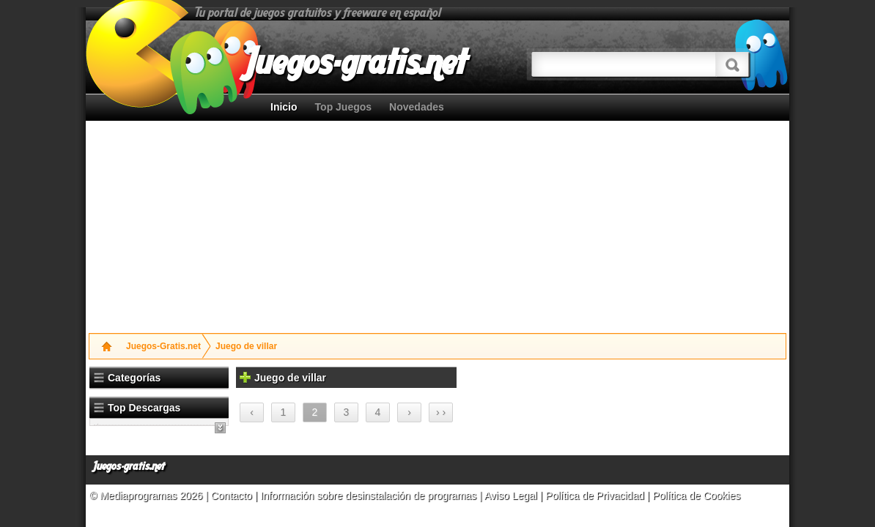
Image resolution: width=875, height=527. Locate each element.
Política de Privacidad (594, 495)
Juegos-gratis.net (129, 466)
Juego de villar (246, 346)
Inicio (284, 107)
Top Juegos (343, 107)
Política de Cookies (696, 495)
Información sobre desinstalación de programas (369, 495)
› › (441, 412)
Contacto (233, 495)
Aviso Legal (510, 495)
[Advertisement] (281, 223)
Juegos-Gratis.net (163, 346)
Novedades (416, 107)
